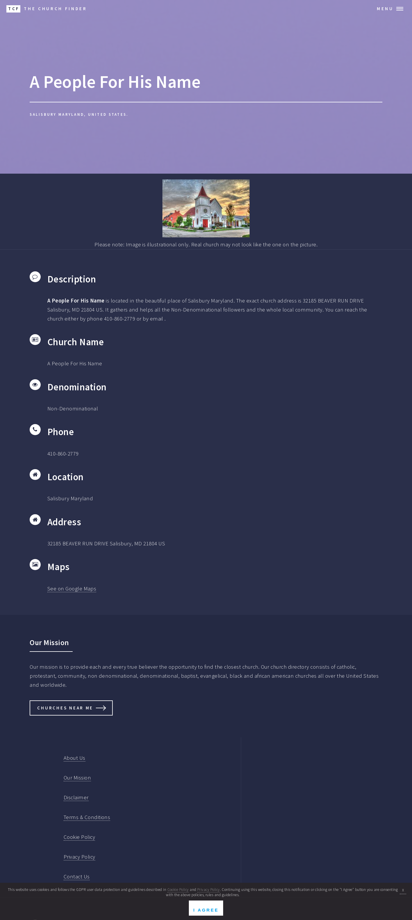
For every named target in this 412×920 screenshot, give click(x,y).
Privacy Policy (79, 856)
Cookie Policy (79, 837)
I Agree (205, 909)
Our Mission (77, 777)
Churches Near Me (65, 708)
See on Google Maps (71, 588)
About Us (74, 757)
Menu (385, 8)
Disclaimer (76, 797)
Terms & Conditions (87, 817)
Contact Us (77, 876)
